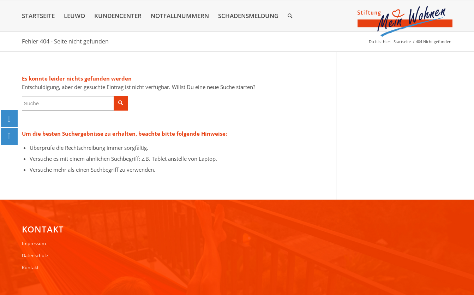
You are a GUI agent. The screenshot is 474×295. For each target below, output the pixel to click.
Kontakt (30, 267)
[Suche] (290, 15)
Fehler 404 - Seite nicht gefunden (65, 41)
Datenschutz (35, 255)
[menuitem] (38, 15)
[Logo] (405, 21)
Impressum (34, 243)
